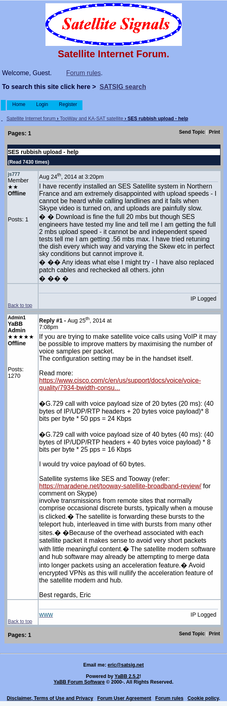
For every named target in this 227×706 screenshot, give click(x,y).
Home (19, 104)
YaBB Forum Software (79, 682)
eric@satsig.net (126, 665)
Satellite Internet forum (31, 118)
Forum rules (83, 72)
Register (68, 104)
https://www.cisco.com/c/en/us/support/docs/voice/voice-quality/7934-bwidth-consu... (120, 384)
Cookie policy (203, 698)
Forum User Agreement (124, 698)
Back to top (20, 305)
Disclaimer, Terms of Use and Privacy (50, 698)
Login (42, 104)
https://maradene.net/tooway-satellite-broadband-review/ (120, 486)
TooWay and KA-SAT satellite (91, 118)
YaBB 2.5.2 (127, 676)
